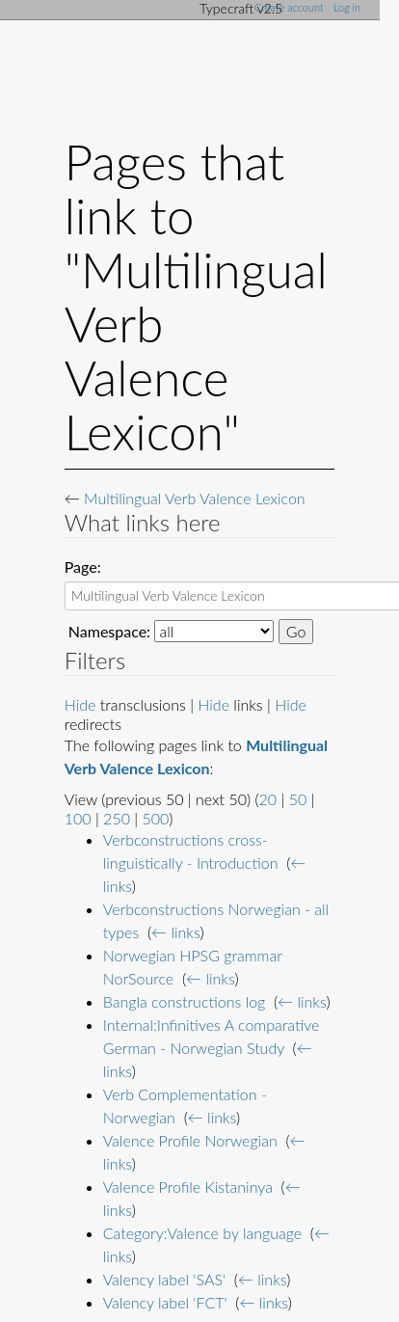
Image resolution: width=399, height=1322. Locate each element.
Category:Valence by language (202, 1233)
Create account (289, 7)
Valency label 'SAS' (164, 1279)
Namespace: (109, 631)
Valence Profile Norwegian (190, 1140)
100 (78, 818)
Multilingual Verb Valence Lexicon (195, 498)
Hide (80, 704)
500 (155, 818)
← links (175, 932)
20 (268, 799)
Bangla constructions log (184, 1001)
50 (298, 799)
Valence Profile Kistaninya (188, 1186)
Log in (346, 7)
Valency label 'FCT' (165, 1302)
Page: (83, 566)
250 (116, 818)
